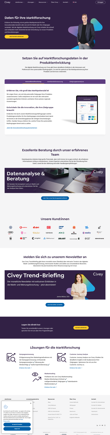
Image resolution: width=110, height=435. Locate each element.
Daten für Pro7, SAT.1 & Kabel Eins (54, 418)
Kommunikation (30, 402)
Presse (71, 408)
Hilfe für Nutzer (52, 408)
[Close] (31, 403)
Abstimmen (19, 2)
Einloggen (100, 2)
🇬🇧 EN (75, 2)
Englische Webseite (75, 417)
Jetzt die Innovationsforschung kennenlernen (22, 128)
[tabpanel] (55, 109)
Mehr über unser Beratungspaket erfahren (55, 198)
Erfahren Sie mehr (25, 368)
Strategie (28, 414)
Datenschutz (94, 414)
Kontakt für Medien (96, 405)
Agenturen (29, 417)
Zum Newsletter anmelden (55, 304)
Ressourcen (43, 2)
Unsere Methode (74, 402)
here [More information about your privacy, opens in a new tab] (22, 419)
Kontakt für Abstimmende (98, 408)
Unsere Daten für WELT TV (55, 414)
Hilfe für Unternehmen (53, 411)
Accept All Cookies (17, 424)
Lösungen (31, 2)
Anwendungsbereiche (32, 399)
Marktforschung (30, 408)
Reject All (17, 428)
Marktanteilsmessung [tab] (55, 82)
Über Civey (55, 2)
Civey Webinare (52, 405)
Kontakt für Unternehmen (98, 402)
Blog (49, 402)
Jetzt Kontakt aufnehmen (16, 36)
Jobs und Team (74, 414)
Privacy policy (6, 421)
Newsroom (72, 411)
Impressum (94, 411)
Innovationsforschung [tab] (33, 82)
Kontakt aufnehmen (81, 327)
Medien (28, 420)
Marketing (29, 405)
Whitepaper (73, 405)
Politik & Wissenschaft (32, 411)
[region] (17, 417)
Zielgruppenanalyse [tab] (76, 82)
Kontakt (66, 2)
